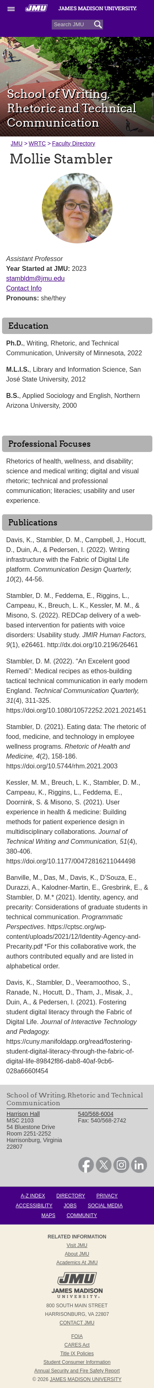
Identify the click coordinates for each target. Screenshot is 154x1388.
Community (82, 1215)
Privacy (107, 1196)
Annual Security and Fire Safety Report (77, 1371)
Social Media (105, 1206)
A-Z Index (33, 1196)
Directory (70, 1196)
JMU (17, 143)
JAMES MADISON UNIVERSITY (86, 1379)
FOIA (77, 1336)
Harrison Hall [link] (23, 1114)
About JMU (77, 1254)
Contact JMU (77, 1323)
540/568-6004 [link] (95, 1114)
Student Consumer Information (77, 1362)
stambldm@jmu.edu (35, 278)
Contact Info (23, 288)
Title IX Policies (77, 1353)
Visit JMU (77, 1245)
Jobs (70, 1206)
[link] (86, 1171)
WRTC (37, 143)
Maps (48, 1215)
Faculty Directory (73, 143)
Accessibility (34, 1206)
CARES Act (77, 1345)
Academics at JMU (77, 1262)
